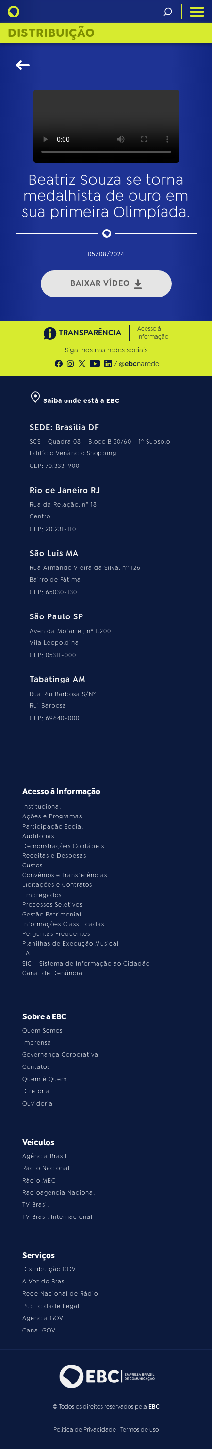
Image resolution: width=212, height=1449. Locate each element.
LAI (27, 953)
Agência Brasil (44, 1156)
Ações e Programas (52, 816)
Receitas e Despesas (54, 856)
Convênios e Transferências (64, 875)
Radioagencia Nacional (58, 1193)
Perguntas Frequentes (56, 934)
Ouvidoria (37, 1104)
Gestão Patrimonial (52, 914)
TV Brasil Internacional (57, 1217)
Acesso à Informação (152, 333)
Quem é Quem (44, 1079)
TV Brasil (35, 1205)
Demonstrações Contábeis (63, 846)
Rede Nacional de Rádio (60, 1294)
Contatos (36, 1067)
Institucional (41, 807)
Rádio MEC (39, 1180)
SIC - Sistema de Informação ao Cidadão (86, 963)
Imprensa (36, 1043)
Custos (32, 865)
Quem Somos (42, 1030)
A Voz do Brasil (45, 1281)
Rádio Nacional (46, 1168)
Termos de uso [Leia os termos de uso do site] (139, 1429)
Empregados (42, 895)
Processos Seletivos (52, 905)
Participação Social (52, 827)
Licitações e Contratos (57, 885)
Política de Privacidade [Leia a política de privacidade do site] (84, 1429)
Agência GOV (43, 1318)
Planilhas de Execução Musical (70, 944)
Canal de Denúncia (52, 973)
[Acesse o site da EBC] (106, 1376)
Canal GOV (39, 1330)
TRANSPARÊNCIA (82, 333)
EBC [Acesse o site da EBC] (154, 1407)
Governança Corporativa (60, 1055)
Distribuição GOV (49, 1269)
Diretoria (36, 1091)
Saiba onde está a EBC (75, 401)
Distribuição (51, 33)
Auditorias (38, 836)
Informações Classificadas (63, 924)
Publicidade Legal (51, 1306)
